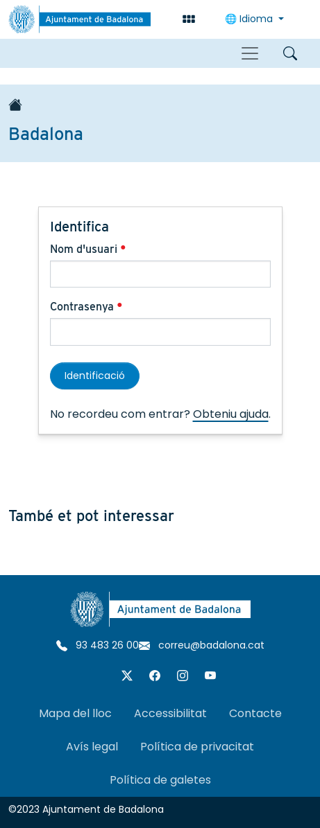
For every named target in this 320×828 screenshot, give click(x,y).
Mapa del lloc (75, 713)
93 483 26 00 (97, 645)
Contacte (255, 713)
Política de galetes (160, 780)
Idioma (250, 19)
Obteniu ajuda (231, 414)
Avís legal (92, 747)
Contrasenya (86, 306)
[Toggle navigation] (250, 53)
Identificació (95, 375)
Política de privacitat (197, 747)
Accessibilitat (170, 713)
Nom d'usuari (88, 249)
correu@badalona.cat (201, 645)
